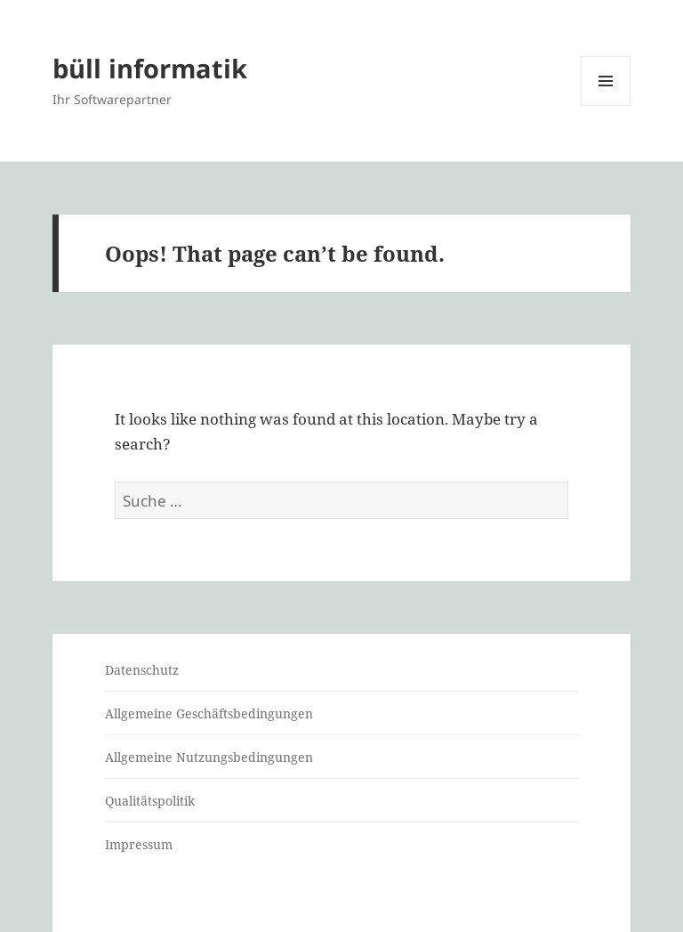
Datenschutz (142, 669)
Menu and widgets (606, 105)
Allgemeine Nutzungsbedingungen (209, 757)
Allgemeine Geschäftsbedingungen (209, 713)
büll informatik (149, 68)
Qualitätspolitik (150, 800)
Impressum (139, 844)
